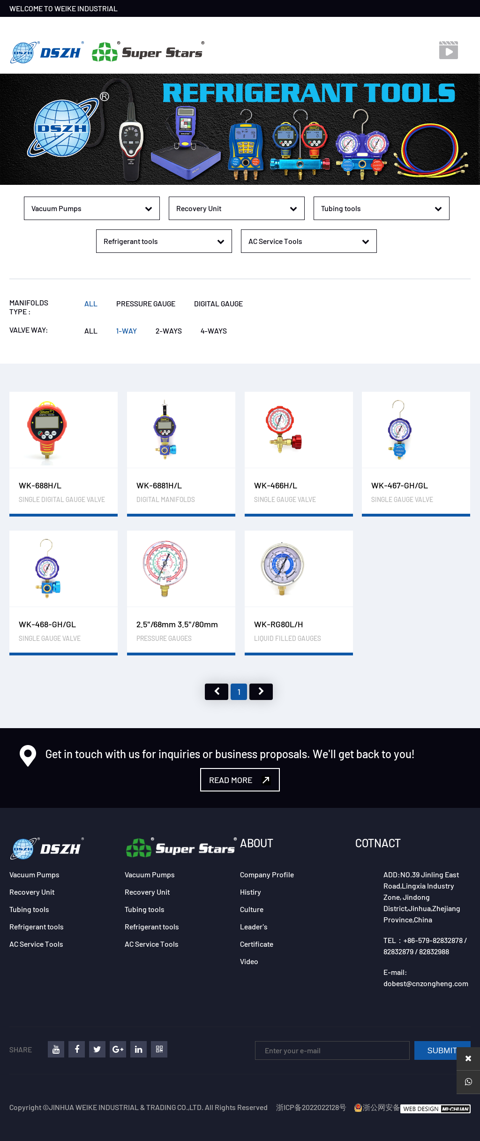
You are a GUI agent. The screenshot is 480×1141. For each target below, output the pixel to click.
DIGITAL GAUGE (218, 303)
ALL (91, 303)
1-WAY (126, 330)
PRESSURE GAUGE (145, 303)
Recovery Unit (31, 891)
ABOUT (256, 843)
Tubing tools (29, 909)
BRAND (105, 25)
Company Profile (267, 874)
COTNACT (378, 843)
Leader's (254, 926)
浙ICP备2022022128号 (311, 1107)
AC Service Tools (36, 943)
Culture (251, 909)
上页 (216, 692)
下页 (261, 692)
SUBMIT (442, 1050)
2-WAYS (169, 330)
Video (249, 961)
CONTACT (241, 25)
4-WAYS (214, 330)
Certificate (256, 943)
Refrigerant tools (36, 926)
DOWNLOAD (319, 25)
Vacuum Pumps (34, 874)
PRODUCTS (147, 25)
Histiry (250, 891)
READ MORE (240, 780)
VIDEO (278, 25)
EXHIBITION (195, 25)
